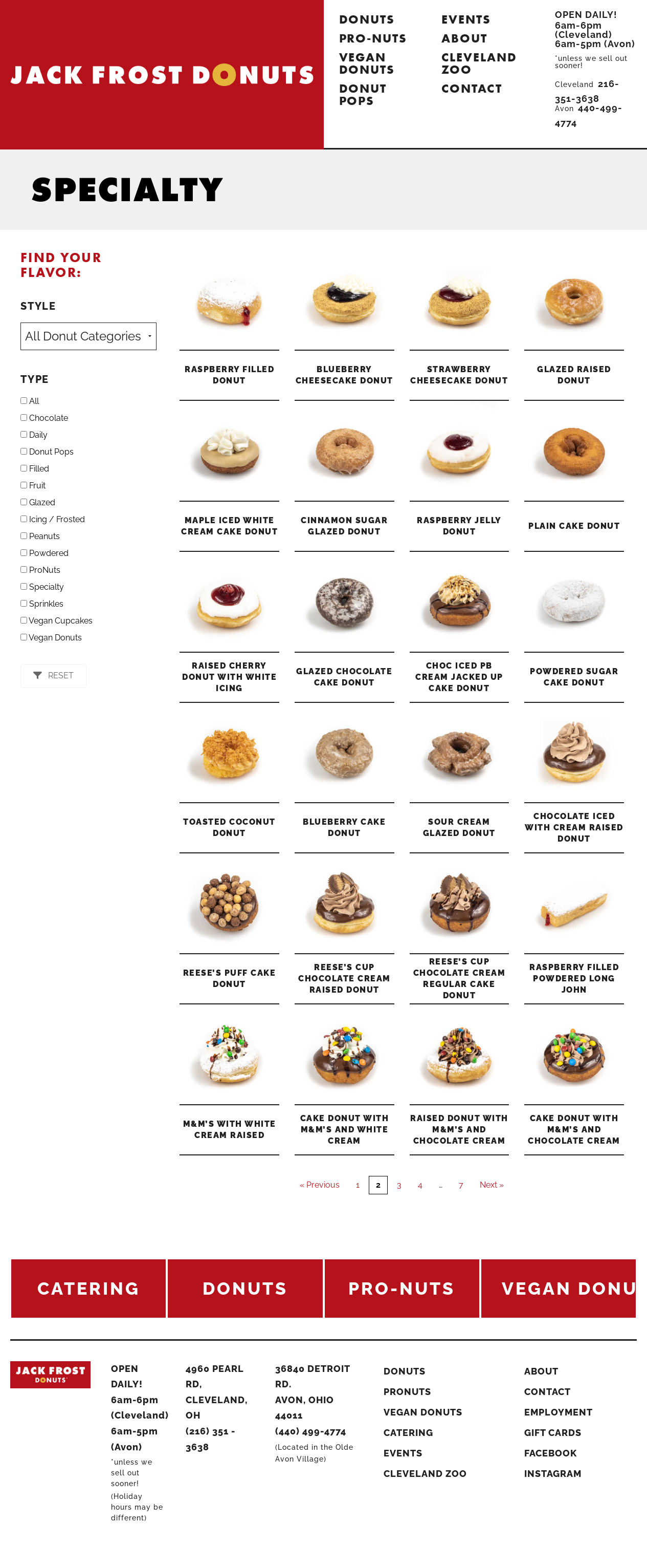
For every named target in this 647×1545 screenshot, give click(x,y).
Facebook (550, 1453)
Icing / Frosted (52, 519)
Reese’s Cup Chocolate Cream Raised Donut (344, 978)
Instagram (553, 1473)
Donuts (367, 19)
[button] (53, 676)
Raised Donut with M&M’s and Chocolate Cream (459, 1129)
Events (466, 19)
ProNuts (40, 570)
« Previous (320, 1185)
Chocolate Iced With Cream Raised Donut (574, 827)
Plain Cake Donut (574, 526)
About (464, 38)
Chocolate (44, 418)
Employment (558, 1412)
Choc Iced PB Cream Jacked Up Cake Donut (459, 677)
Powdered (44, 553)
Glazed (37, 502)
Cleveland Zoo (479, 63)
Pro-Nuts (373, 38)
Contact (471, 88)
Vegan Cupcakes (56, 621)
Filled (34, 469)
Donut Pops (363, 94)
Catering (408, 1432)
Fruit (33, 485)
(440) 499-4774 (310, 1431)
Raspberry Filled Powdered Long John (574, 978)
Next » (492, 1185)
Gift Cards (553, 1432)
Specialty (42, 587)
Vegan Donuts (367, 63)
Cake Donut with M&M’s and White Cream (344, 1129)
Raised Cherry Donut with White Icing (229, 677)
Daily (34, 435)
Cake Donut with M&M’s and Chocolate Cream (574, 1129)
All (29, 401)
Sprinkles (41, 604)
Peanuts (40, 536)
